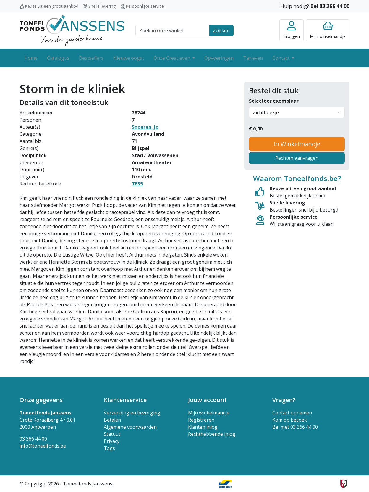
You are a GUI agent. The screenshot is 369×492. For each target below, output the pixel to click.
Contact (281, 58)
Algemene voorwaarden (130, 427)
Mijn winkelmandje (208, 412)
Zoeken (221, 30)
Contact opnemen (292, 412)
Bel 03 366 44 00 (329, 6)
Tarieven (253, 58)
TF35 (137, 183)
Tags (109, 448)
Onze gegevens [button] (41, 400)
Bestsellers (91, 58)
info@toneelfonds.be (43, 446)
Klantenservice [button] (125, 400)
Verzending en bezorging (132, 412)
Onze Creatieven (172, 58)
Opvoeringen (219, 58)
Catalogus (58, 58)
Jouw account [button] (207, 400)
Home (31, 58)
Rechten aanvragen (296, 158)
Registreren (201, 420)
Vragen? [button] (283, 400)
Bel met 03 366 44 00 (295, 427)
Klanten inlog (203, 427)
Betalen (112, 420)
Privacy (111, 441)
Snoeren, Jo (145, 127)
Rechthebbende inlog (211, 434)
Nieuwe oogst (128, 58)
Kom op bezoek (289, 420)
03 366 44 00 (33, 438)
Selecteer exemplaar (274, 101)
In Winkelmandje (296, 144)
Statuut (112, 434)
